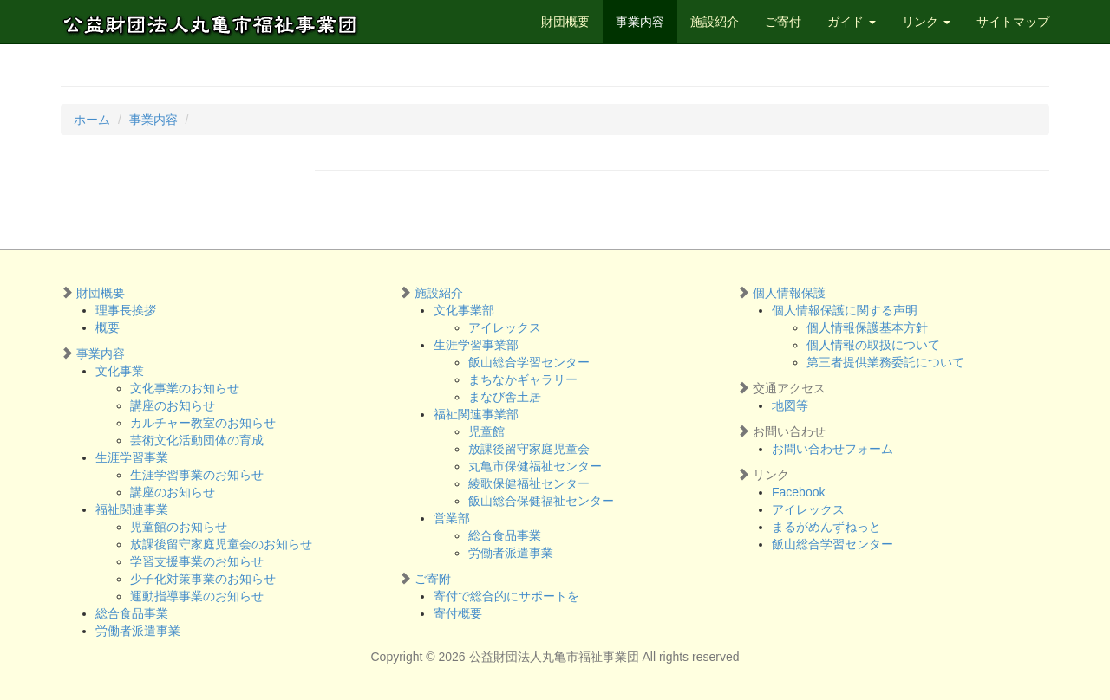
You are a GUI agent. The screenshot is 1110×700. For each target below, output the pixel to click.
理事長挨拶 (125, 310)
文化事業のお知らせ (184, 388)
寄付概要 (458, 613)
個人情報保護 (789, 293)
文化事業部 (464, 310)
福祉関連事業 (131, 509)
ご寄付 (783, 22)
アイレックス (504, 327)
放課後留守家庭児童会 (529, 449)
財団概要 (565, 22)
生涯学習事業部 (476, 345)
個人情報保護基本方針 (867, 327)
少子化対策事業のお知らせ (203, 579)
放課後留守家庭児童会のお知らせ (221, 544)
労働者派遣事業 (137, 631)
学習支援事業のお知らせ (197, 561)
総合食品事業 (131, 613)
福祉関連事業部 (476, 414)
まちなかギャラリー (523, 379)
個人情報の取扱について (873, 345)
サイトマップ (1012, 22)
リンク (926, 22)
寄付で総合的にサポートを (506, 596)
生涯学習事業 (131, 457)
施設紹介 (714, 22)
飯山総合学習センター (529, 362)
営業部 (452, 518)
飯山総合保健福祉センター (541, 501)
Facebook (798, 492)
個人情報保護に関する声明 (844, 310)
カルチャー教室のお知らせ (203, 423)
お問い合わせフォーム (832, 449)
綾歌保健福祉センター (529, 483)
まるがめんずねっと (826, 527)
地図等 (790, 405)
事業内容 (640, 22)
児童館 (486, 431)
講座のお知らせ (172, 405)
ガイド (851, 22)
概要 (107, 327)
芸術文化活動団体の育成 (197, 440)
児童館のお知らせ (178, 527)
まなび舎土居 (504, 397)
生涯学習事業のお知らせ (197, 475)
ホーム (92, 119)
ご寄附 (433, 579)
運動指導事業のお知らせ (197, 596)
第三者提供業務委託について (885, 362)
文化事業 (119, 371)
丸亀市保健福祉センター (535, 466)
